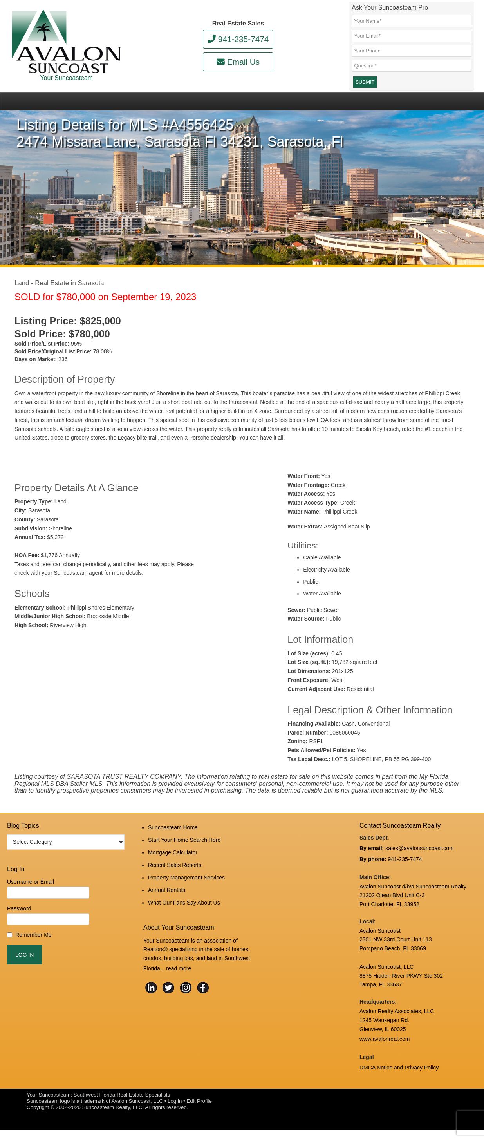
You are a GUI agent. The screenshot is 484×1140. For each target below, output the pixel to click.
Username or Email (30, 900)
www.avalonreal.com (384, 1052)
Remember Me (33, 953)
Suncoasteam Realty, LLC (112, 1117)
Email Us (238, 61)
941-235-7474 (238, 38)
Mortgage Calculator (172, 865)
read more (178, 971)
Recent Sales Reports (174, 875)
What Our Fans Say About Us (184, 907)
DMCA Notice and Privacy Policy (399, 1078)
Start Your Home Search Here (184, 855)
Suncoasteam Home (173, 844)
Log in (175, 1111)
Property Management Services (186, 886)
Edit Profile (198, 1111)
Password (19, 926)
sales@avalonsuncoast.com (419, 864)
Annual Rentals (166, 897)
